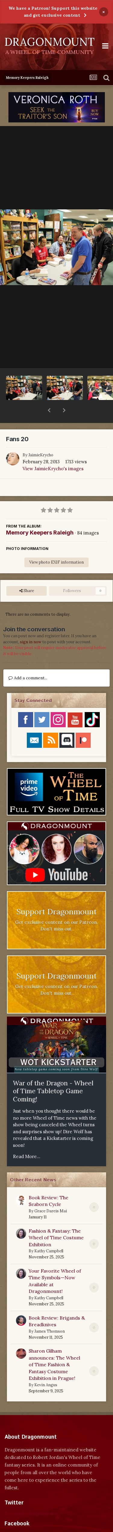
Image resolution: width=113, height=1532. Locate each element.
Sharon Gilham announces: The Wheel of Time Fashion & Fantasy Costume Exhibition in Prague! (54, 1348)
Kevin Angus (45, 1369)
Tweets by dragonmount (31, 1497)
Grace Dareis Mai (50, 1195)
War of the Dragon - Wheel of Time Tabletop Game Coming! (53, 1075)
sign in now (30, 626)
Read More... (26, 1141)
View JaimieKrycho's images (53, 453)
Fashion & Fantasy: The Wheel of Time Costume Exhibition (56, 1222)
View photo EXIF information (56, 546)
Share (26, 575)
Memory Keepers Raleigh (40, 517)
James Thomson (49, 1315)
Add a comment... (27, 662)
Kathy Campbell (48, 1235)
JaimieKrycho (40, 439)
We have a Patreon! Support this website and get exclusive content (52, 11)
